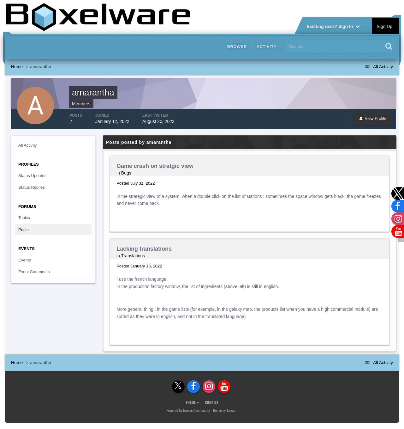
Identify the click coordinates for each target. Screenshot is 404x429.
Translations (133, 255)
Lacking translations (144, 249)
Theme (192, 402)
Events (24, 260)
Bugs (126, 172)
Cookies (211, 402)
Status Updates (32, 175)
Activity (266, 46)
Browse (237, 46)
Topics (24, 217)
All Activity (27, 145)
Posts (23, 229)
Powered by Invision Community (188, 410)
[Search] (314, 46)
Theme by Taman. (224, 410)
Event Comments (34, 271)
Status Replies (31, 187)
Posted (135, 183)
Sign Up (385, 25)
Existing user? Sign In (333, 25)
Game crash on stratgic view (154, 166)
